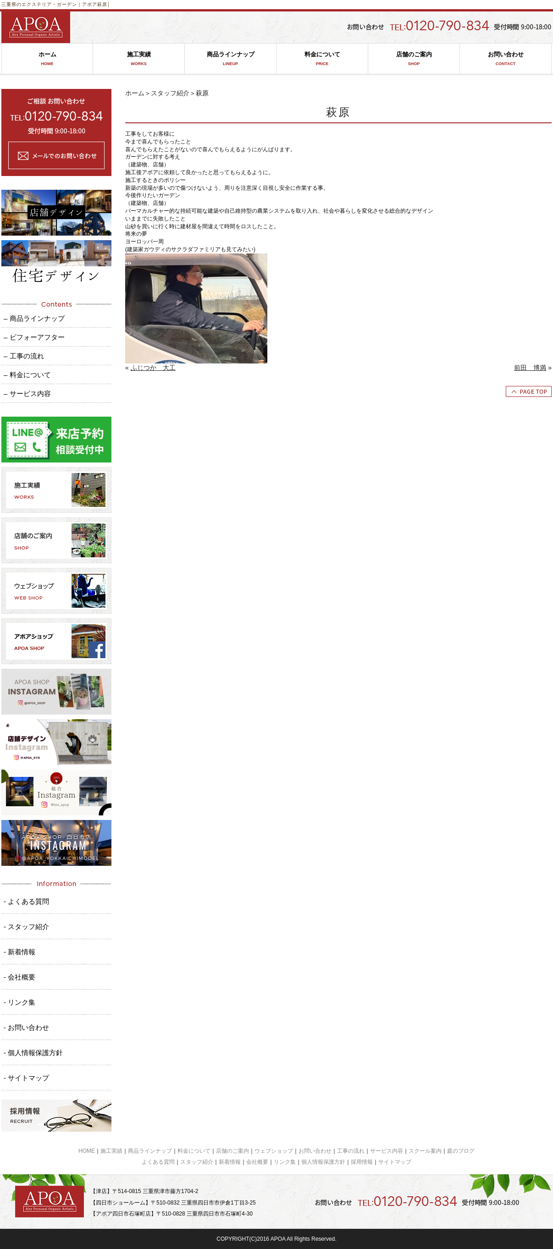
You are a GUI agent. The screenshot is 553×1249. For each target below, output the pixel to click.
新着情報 (230, 1162)
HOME (86, 1151)
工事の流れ (351, 1151)
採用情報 (362, 1162)
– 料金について (27, 375)
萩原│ (104, 4)
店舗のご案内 (413, 59)
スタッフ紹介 (170, 93)
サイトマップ (394, 1162)
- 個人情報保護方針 (33, 1052)
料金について (322, 59)
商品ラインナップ (230, 59)
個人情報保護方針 (323, 1162)
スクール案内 (425, 1151)
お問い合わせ (505, 59)
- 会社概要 (19, 977)
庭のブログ (461, 1151)
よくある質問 (158, 1162)
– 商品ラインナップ (34, 318)
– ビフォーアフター (34, 337)
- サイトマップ (26, 1078)
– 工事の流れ (24, 356)
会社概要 (257, 1162)
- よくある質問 (26, 901)
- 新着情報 (19, 952)
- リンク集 (19, 1002)
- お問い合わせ (26, 1027)
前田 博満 (530, 367)
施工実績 (138, 59)
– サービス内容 (27, 393)
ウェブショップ (273, 1151)
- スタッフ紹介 (26, 926)
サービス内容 (386, 1151)
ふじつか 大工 (153, 367)
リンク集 (285, 1162)
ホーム (47, 59)
